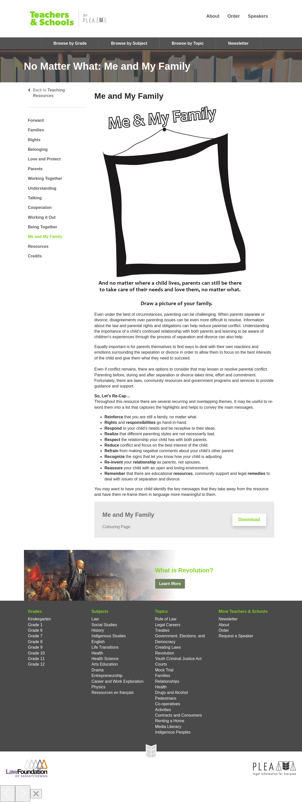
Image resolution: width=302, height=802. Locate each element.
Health (97, 653)
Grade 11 (36, 659)
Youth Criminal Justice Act (178, 659)
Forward (36, 120)
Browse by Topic (188, 43)
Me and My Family (45, 236)
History (98, 630)
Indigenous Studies (109, 636)
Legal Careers (168, 625)
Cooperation (40, 207)
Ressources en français (113, 692)
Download (249, 519)
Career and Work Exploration (118, 681)
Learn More (170, 583)
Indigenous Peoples (173, 732)
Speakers (258, 16)
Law (95, 619)
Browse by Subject (129, 43)
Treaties (162, 630)
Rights (34, 140)
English (98, 642)
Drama (98, 670)
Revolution (164, 653)
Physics (98, 687)
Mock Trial (164, 670)
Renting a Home (169, 721)
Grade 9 (35, 647)
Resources (38, 246)
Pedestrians (166, 698)
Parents (35, 169)
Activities (163, 710)
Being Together (42, 227)
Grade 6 (35, 630)
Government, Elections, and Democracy (180, 639)
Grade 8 (35, 642)
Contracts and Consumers (178, 715)
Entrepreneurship (107, 675)
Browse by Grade (70, 43)
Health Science (105, 659)
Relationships (167, 681)
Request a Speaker (236, 636)
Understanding (42, 188)
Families (36, 130)
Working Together (45, 178)
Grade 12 (36, 664)
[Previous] (7, 793)
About (212, 16)
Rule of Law (166, 619)
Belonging (38, 149)
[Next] (22, 793)
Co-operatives (167, 704)
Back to (46, 93)
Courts (161, 664)
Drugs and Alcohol (171, 692)
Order (233, 16)
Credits (35, 256)
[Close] (36, 793)
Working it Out (42, 217)
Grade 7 (35, 636)
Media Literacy (168, 726)
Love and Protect (44, 159)
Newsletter (238, 43)
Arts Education (105, 664)
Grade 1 (35, 625)
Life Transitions (105, 647)
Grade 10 (36, 653)
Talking (35, 198)
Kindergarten (39, 619)
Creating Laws (168, 647)
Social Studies (104, 625)
